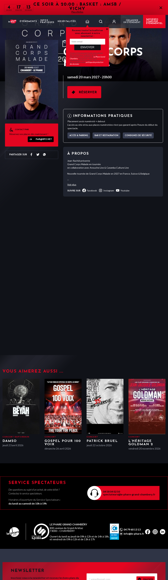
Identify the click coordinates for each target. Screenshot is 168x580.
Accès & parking (78, 136)
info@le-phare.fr (134, 533)
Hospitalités (67, 22)
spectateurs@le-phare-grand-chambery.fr (129, 494)
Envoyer (87, 47)
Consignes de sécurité (138, 136)
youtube (122, 190)
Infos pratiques (47, 22)
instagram (106, 190)
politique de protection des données (86, 63)
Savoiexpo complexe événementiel (154, 22)
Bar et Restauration (106, 136)
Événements (28, 22)
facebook (89, 190)
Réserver (88, 92)
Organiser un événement (131, 22)
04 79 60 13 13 (132, 529)
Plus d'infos (77, 11)
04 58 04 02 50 (111, 491)
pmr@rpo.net (44, 139)
